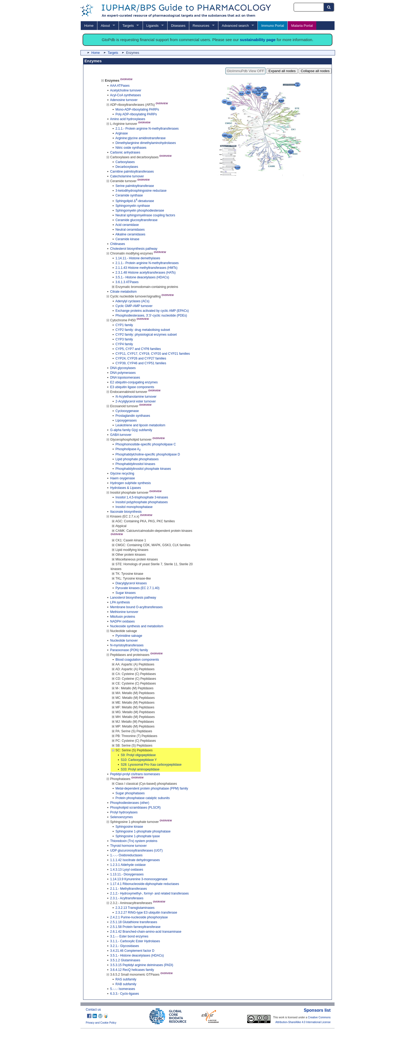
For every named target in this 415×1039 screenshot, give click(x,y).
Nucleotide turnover (124, 640)
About (105, 26)
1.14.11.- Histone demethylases (137, 258)
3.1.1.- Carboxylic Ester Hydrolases (135, 941)
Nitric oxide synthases (130, 148)
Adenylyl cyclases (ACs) (132, 301)
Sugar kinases (125, 593)
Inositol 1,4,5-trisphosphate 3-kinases (141, 497)
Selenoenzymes (121, 817)
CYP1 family (124, 325)
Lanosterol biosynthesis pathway (133, 597)
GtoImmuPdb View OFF (245, 71)
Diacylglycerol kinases (131, 583)
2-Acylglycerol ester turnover (135, 401)
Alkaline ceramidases (130, 234)
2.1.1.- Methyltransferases (128, 889)
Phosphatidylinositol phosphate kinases (143, 469)
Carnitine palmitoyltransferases (132, 171)
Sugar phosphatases (130, 793)
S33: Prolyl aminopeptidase (140, 769)
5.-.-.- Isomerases (122, 989)
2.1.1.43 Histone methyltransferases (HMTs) (146, 268)
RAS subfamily (125, 979)
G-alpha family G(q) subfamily (131, 430)
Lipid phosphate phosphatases (137, 459)
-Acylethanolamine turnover (135, 396)
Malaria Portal (302, 26)
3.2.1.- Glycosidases (124, 946)
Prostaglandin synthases (132, 416)
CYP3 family (124, 339)
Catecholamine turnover (127, 176)
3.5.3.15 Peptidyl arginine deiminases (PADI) (141, 965)
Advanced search (235, 26)
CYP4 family (124, 344)
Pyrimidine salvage (128, 636)
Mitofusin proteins (122, 617)
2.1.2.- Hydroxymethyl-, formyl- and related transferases (149, 893)
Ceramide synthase (129, 195)
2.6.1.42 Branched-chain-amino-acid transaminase (145, 931)
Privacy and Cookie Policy (101, 1022)
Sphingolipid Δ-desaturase (134, 201)
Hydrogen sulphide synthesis (130, 483)
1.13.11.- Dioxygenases (126, 874)
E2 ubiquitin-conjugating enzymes (133, 382)
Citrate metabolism (123, 291)
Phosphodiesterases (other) (129, 803)
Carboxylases (125, 162)
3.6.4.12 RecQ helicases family (132, 970)
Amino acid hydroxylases (127, 119)
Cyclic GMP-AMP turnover (133, 306)
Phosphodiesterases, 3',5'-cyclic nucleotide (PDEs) (151, 315)
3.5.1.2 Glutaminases (125, 960)
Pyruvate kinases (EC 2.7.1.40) (137, 588)
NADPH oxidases (122, 621)
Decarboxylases (126, 167)
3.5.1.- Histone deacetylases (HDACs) (142, 277)
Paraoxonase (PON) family (129, 650)
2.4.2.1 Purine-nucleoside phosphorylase (139, 917)
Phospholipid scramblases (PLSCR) (135, 807)
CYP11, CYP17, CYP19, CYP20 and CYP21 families (152, 354)
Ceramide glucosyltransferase (136, 220)
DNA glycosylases (123, 368)
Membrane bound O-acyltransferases (136, 607)
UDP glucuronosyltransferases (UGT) (136, 850)
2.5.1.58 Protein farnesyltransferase (135, 927)
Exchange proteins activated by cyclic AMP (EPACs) (152, 311)
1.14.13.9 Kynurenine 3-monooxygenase (138, 879)
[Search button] (329, 7)
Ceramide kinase (127, 239)
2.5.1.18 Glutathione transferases (133, 922)
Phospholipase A (128, 449)
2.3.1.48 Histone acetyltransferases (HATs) (145, 272)
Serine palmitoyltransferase (134, 186)
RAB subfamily (125, 984)
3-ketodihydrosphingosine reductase (140, 190)
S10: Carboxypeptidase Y (139, 760)
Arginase (121, 133)
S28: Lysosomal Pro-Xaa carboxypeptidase (151, 764)
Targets (128, 26)
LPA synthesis (120, 602)
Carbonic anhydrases (125, 152)
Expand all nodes (282, 71)
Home (88, 26)
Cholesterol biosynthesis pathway (133, 249)
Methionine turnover (124, 612)
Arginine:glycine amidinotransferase (140, 138)
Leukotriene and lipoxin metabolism (140, 425)
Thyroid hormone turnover (128, 846)
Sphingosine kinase (129, 826)
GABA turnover (120, 435)
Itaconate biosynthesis (126, 512)
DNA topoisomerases (125, 377)
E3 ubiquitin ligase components (132, 387)
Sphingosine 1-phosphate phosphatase (142, 831)
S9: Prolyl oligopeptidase (138, 755)
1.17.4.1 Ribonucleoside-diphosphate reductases (144, 884)
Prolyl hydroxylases (123, 812)
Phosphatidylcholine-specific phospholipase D (147, 454)
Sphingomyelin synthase (132, 206)
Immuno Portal (272, 26)
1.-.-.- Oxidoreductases (126, 855)
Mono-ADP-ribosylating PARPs (137, 109)
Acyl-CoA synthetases (125, 95)
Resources (201, 26)
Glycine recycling (122, 473)
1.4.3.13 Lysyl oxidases (126, 869)
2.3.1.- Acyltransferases (126, 898)
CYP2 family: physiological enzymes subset (146, 334)
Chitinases (117, 244)
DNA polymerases (123, 373)
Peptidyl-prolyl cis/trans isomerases (135, 774)
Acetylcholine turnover (125, 90)
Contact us (93, 1009)
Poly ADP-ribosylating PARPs (136, 114)
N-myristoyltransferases (126, 645)
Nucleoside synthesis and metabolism (136, 626)
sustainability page (258, 39)
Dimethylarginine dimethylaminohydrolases (145, 143)
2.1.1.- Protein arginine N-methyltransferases (147, 128)
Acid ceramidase (127, 225)
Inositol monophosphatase (133, 507)
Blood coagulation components (137, 659)
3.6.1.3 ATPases (126, 282)
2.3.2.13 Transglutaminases (134, 908)
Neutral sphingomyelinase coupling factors (145, 215)
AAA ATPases (120, 85)
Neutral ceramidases (130, 229)
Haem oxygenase (122, 478)
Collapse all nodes (315, 71)
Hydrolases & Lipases (125, 488)
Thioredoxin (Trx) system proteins (133, 841)
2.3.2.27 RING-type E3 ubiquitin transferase (146, 912)
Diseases (178, 26)
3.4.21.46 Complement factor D (132, 951)
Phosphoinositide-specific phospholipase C (145, 444)
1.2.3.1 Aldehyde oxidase (128, 865)
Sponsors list (317, 1010)
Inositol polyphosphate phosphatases (141, 502)
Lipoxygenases (126, 420)
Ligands (152, 26)
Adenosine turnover (124, 100)
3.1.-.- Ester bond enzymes (129, 936)
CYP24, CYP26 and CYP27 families (140, 358)
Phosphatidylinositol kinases (135, 464)
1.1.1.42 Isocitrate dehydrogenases (135, 860)
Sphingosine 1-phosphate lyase (137, 836)
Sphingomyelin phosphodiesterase (139, 210)
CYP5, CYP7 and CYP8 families (138, 349)
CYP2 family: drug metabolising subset (142, 330)
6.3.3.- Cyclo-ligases (124, 994)
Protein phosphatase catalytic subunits (142, 798)
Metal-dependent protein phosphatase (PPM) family (151, 788)
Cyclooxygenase (127, 411)
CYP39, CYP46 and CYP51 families (140, 363)
